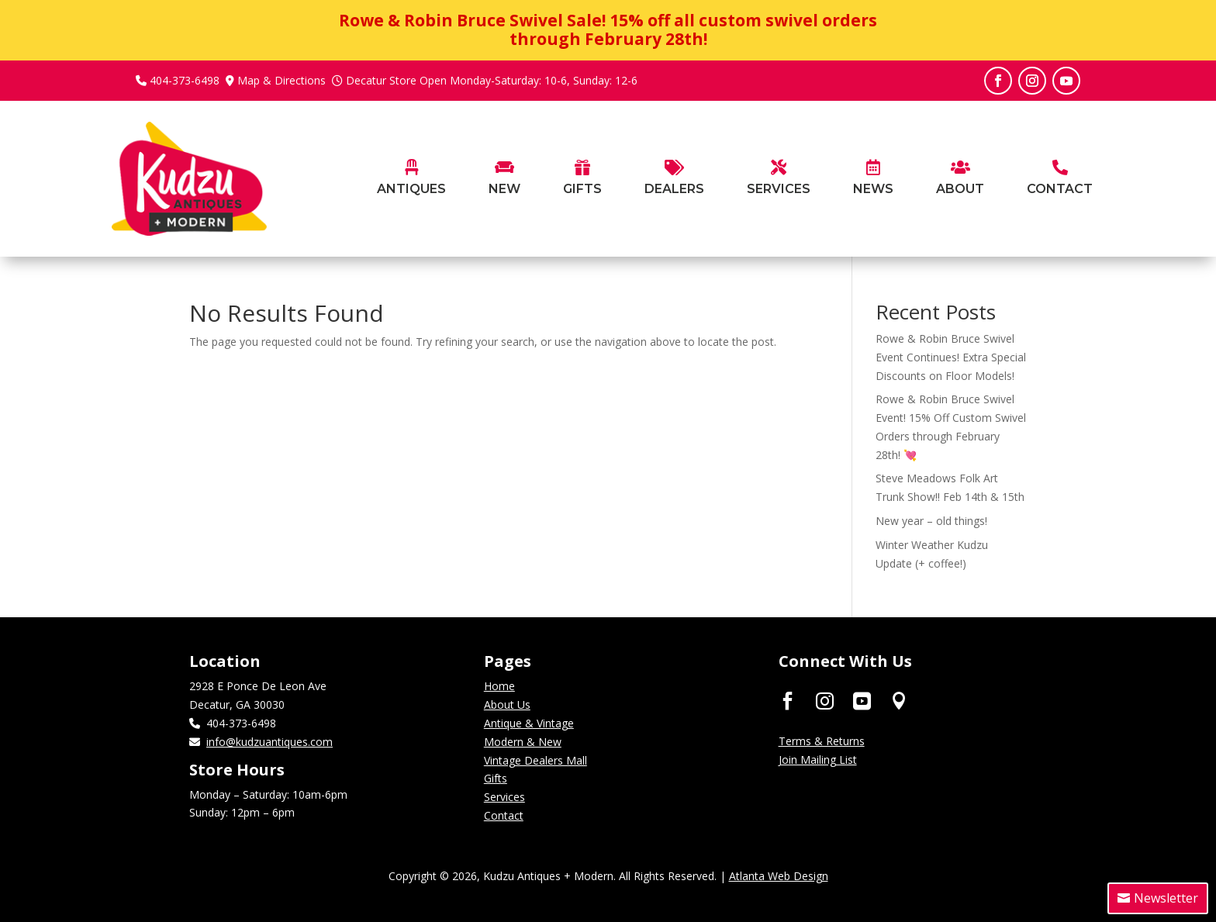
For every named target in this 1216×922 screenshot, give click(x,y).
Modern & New (522, 741)
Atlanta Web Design (778, 875)
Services (504, 796)
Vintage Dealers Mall (535, 760)
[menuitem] (411, 202)
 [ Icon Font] (862, 700)
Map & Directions (281, 80)
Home (499, 686)
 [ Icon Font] (825, 700)
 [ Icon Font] (787, 700)
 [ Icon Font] (899, 700)
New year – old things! (931, 520)
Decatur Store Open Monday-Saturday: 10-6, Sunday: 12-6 (491, 80)
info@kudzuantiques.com (269, 741)
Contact (503, 815)
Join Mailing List (818, 759)
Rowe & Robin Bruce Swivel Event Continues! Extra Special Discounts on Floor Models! (951, 357)
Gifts (495, 778)
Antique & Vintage (529, 723)
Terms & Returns (822, 741)
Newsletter (1166, 897)
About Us (507, 704)
